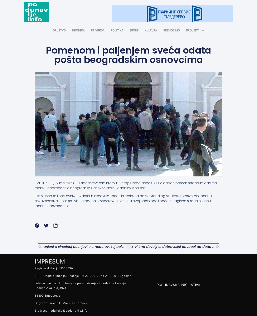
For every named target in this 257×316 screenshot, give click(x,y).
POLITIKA (117, 30)
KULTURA (151, 30)
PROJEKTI (195, 30)
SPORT (134, 30)
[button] (37, 225)
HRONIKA (78, 30)
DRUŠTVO (59, 30)
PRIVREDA (98, 30)
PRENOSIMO (171, 30)
